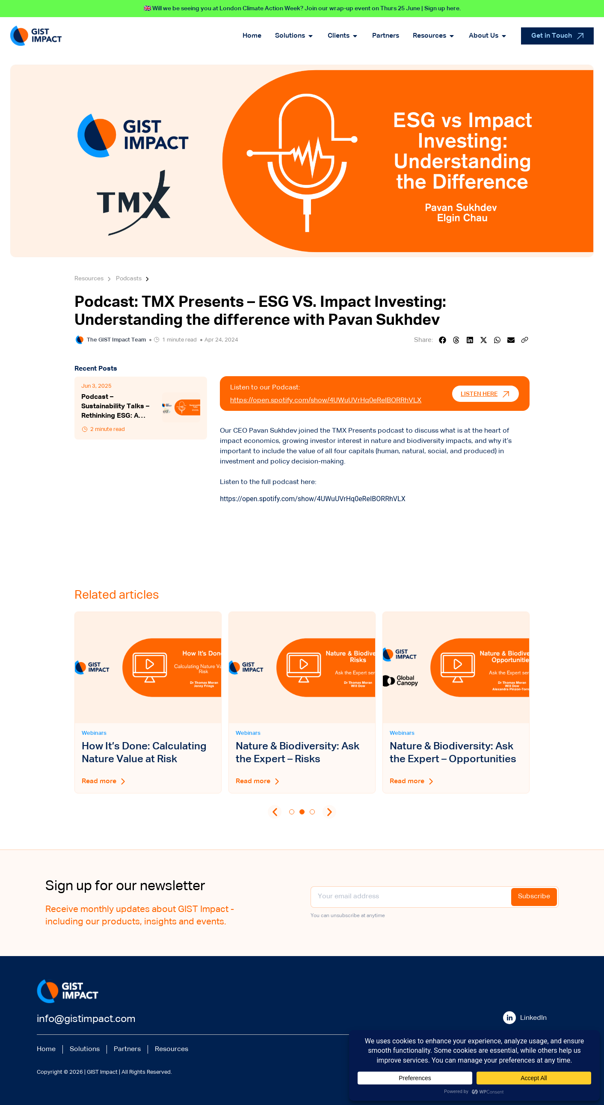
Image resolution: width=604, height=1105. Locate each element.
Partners (127, 1049)
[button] (442, 340)
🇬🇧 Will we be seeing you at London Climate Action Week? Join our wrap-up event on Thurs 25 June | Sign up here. (302, 9)
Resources (171, 1049)
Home (46, 1049)
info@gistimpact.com (86, 1019)
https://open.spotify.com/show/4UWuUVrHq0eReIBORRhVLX (325, 400)
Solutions (85, 1049)
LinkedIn (533, 1018)
